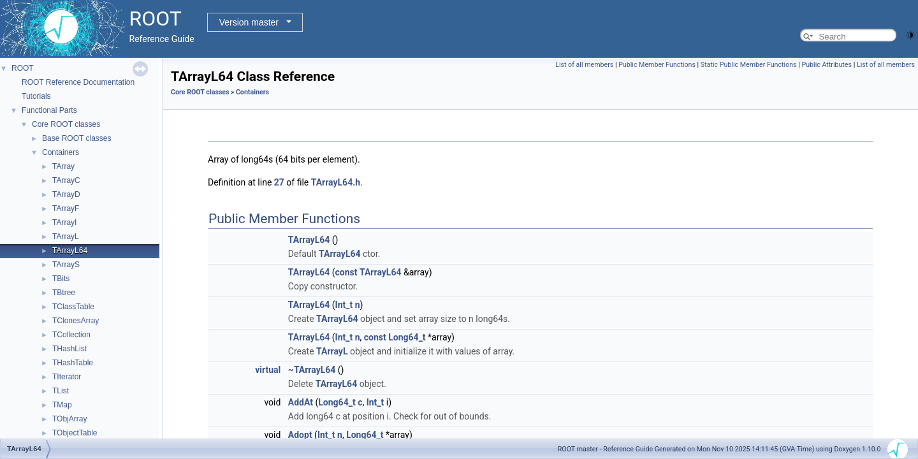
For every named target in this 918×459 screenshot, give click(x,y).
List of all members (584, 65)
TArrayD (66, 194)
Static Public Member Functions (749, 65)
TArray (63, 166)
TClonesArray (75, 320)
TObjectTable (74, 432)
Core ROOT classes (66, 124)
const (346, 272)
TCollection (71, 334)
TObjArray (69, 418)
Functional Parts (49, 110)
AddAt (300, 402)
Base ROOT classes (76, 138)
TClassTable (73, 306)
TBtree (63, 292)
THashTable (72, 362)
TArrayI (64, 222)
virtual (267, 370)
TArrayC (66, 180)
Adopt (300, 435)
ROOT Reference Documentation (78, 82)
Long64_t (406, 337)
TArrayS (66, 264)
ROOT (22, 68)
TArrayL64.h (335, 182)
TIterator (66, 376)
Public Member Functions (657, 65)
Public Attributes (826, 65)
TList (60, 390)
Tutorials (36, 96)
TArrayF (65, 208)
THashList (69, 348)
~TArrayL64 (312, 370)
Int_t (344, 305)
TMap (62, 404)
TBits (60, 278)
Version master (249, 22)
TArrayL (65, 236)
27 (279, 182)
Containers (60, 152)
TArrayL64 (69, 250)
